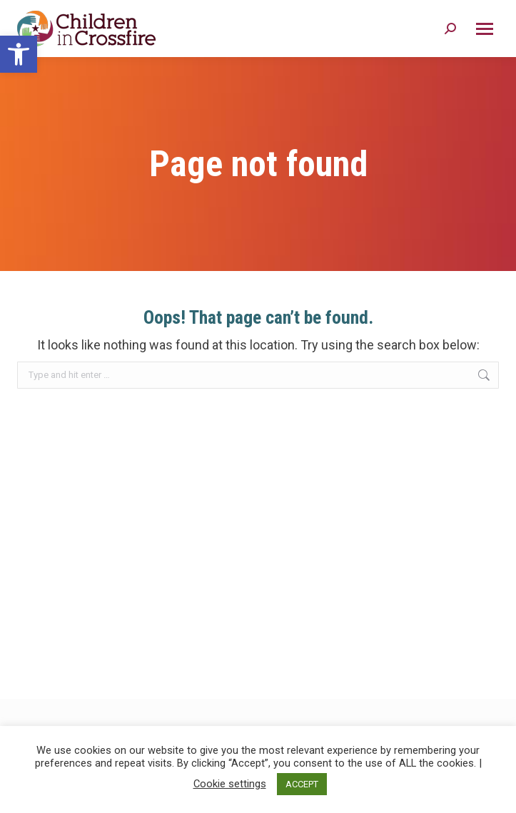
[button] (18, 54)
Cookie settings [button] (229, 783)
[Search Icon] (450, 28)
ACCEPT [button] (301, 784)
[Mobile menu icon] (484, 29)
